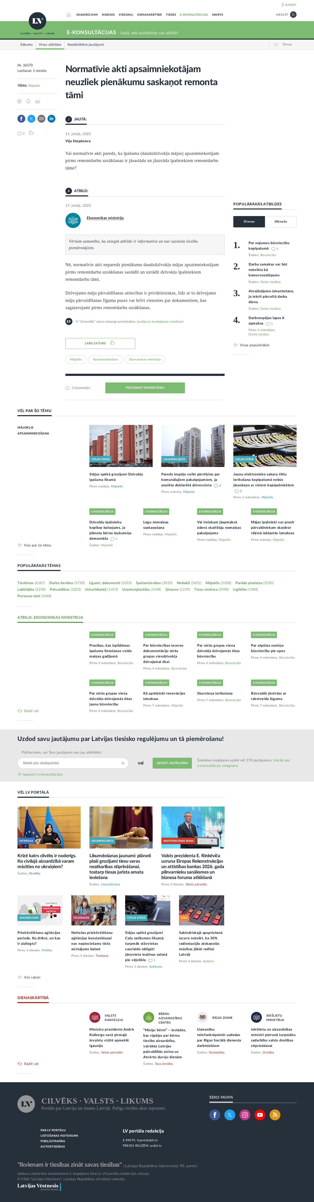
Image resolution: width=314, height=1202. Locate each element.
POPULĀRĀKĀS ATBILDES (257, 204)
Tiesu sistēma (211, 589)
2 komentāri (80, 388)
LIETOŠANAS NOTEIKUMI (59, 1135)
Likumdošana (110, 884)
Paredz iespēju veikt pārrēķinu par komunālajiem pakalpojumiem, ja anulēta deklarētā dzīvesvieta (190, 480)
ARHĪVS (217, 15)
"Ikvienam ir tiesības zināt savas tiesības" (69, 1165)
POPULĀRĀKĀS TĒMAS (39, 566)
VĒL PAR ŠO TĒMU (34, 411)
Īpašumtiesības (154, 583)
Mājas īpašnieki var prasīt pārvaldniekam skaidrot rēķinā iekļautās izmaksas (272, 528)
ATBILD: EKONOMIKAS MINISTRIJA (50, 617)
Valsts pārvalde (196, 884)
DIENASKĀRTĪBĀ (149, 15)
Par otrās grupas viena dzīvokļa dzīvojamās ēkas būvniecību (218, 651)
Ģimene (178, 589)
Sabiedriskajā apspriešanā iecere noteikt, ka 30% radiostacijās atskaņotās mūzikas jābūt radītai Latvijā (201, 943)
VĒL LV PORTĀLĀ (33, 792)
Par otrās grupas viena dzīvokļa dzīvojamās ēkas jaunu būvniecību (110, 699)
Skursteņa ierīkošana (215, 693)
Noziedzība (217, 1052)
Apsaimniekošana (105, 359)
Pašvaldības (65, 589)
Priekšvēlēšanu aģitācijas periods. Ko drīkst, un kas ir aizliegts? (38, 938)
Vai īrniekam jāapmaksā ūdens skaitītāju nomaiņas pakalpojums (219, 528)
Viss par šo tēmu (37, 545)
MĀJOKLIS (25, 427)
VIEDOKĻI (126, 15)
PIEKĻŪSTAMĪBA (53, 1141)
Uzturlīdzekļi (101, 589)
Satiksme (155, 966)
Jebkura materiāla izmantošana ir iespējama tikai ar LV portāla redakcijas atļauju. (83, 1173)
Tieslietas (31, 583)
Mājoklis (34, 85)
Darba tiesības (270, 282)
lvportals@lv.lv (147, 1140)
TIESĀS (171, 15)
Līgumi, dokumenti (110, 583)
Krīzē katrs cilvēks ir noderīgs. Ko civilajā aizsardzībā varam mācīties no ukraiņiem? (46, 861)
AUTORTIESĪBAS (53, 1146)
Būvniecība (268, 255)
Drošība (35, 873)
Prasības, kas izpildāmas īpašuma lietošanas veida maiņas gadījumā (110, 651)
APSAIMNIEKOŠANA (33, 433)
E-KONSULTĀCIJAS (194, 15)
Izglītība (245, 589)
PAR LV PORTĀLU (53, 1130)
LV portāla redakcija (143, 1131)
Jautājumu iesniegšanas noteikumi (160, 321)
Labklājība (31, 589)
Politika (47, 950)
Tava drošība (164, 1063)
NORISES (108, 15)
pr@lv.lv (156, 1145)
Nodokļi (189, 583)
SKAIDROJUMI (87, 15)
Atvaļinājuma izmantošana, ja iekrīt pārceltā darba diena (271, 296)
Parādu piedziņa (254, 583)
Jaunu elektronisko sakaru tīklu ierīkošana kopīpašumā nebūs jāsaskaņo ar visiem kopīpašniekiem (263, 480)
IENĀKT (291, 5)
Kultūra (208, 961)
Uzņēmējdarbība (141, 589)
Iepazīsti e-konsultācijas (43, 774)
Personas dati (34, 596)
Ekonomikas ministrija (105, 218)
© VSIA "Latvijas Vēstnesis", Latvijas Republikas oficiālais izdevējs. (71, 1179)
